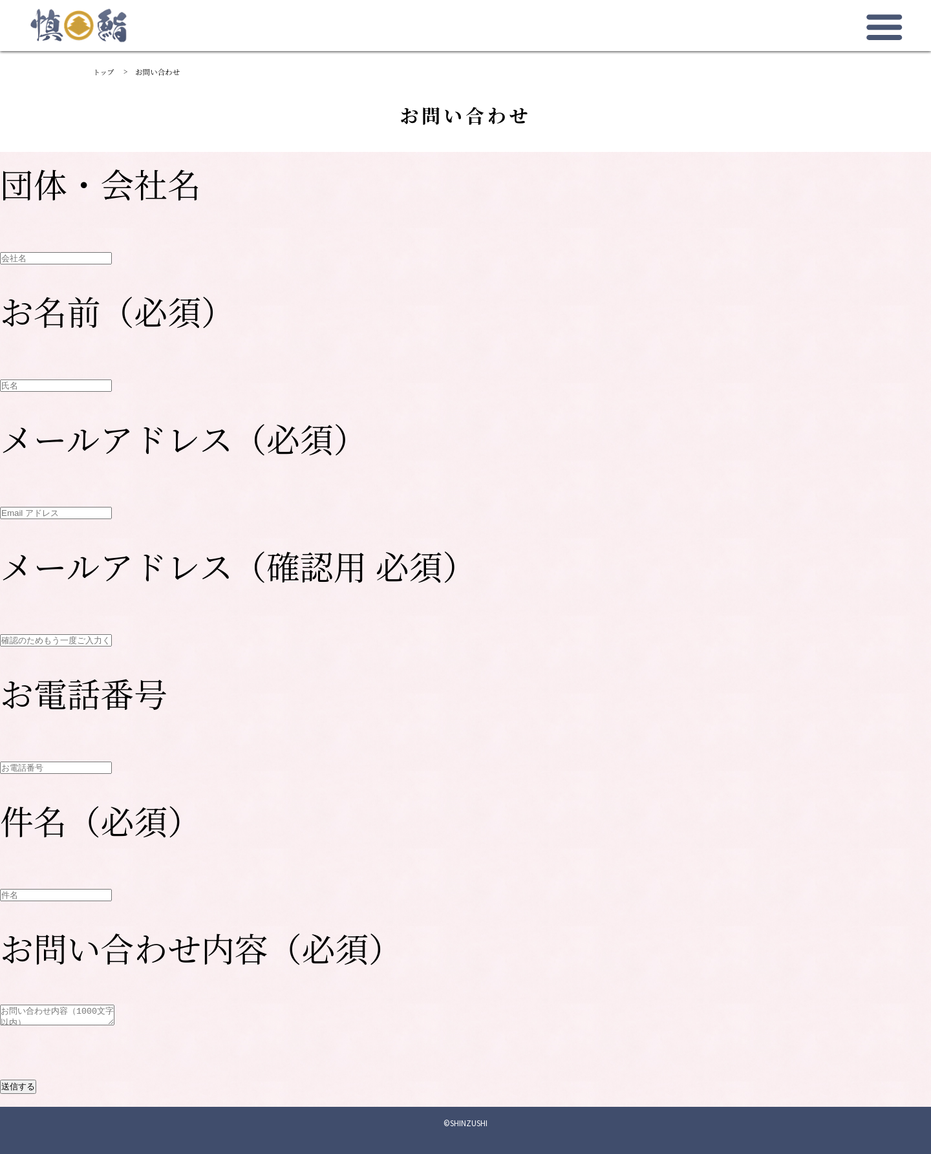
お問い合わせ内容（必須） (201, 947)
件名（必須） (100, 820)
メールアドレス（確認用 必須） (238, 565)
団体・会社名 (100, 183)
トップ (104, 72)
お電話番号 (83, 692)
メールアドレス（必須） (183, 438)
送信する (18, 1086)
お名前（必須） (117, 310)
